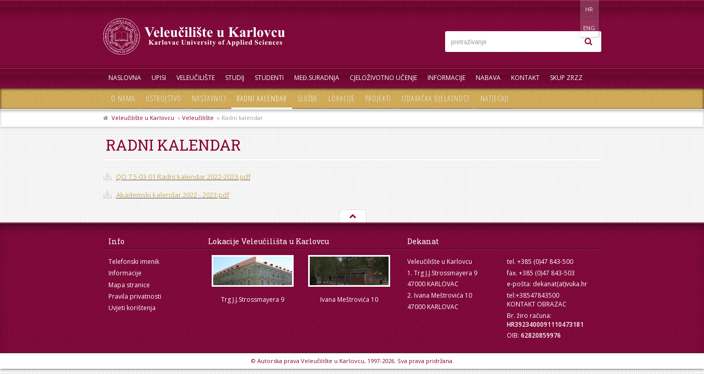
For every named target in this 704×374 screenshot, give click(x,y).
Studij (234, 77)
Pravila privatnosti (134, 296)
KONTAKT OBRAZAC (537, 304)
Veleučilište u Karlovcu (143, 118)
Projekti (378, 98)
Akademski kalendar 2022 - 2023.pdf (172, 194)
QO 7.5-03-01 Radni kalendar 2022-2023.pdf (183, 176)
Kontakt (525, 77)
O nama (123, 98)
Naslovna (124, 77)
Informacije (446, 77)
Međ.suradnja (316, 77)
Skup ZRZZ (566, 77)
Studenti (269, 77)
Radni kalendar (262, 98)
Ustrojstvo (164, 98)
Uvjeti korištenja (132, 307)
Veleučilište (195, 77)
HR (569, 9)
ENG (591, 9)
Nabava (488, 77)
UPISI (158, 77)
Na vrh (352, 216)
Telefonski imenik (133, 261)
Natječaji (494, 98)
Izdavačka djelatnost (436, 98)
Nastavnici (209, 98)
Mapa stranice (129, 284)
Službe (307, 98)
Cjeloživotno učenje (383, 77)
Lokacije (341, 98)
